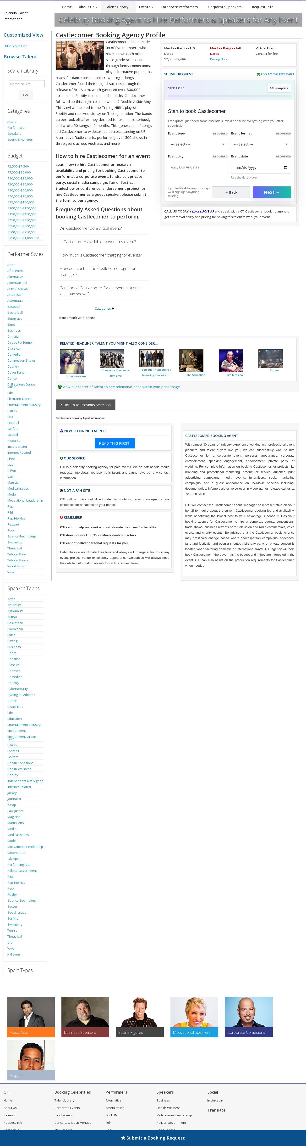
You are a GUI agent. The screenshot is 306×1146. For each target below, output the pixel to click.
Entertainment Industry (24, 404)
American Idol (17, 282)
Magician (14, 482)
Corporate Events (67, 1108)
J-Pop (11, 458)
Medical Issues (18, 488)
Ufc (9, 942)
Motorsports (16, 852)
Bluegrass (14, 318)
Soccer (12, 906)
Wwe (11, 572)
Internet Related (19, 452)
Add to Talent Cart (277, 74)
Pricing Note (219, 59)
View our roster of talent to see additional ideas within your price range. (122, 386)
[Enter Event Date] (261, 167)
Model (11, 494)
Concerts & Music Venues (73, 1122)
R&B (10, 512)
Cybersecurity (17, 689)
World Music (16, 566)
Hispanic (13, 440)
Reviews (10, 1115)
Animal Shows (17, 288)
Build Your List (15, 45)
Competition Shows (21, 360)
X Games (14, 954)
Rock (10, 530)
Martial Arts (15, 823)
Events (146, 7)
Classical (13, 348)
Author (12, 617)
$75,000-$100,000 (21, 202)
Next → (272, 192)
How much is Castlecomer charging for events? (101, 255)
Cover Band (16, 372)
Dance (12, 378)
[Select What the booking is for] (198, 144)
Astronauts (15, 300)
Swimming (14, 542)
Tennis (12, 930)
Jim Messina (235, 375)
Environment (16, 730)
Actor (11, 264)
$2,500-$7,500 (18, 166)
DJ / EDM (112, 1115)
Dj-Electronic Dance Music (21, 385)
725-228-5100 (201, 211)
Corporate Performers (181, 7)
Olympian (14, 858)
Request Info (262, 7)
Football (13, 422)
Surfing (12, 918)
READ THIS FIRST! (114, 443)
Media (11, 828)
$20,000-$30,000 (20, 184)
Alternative (15, 276)
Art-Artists (14, 294)
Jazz (10, 464)
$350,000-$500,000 (22, 226)
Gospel (12, 434)
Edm (10, 392)
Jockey (12, 793)
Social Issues (16, 912)
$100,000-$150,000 (22, 208)
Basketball (15, 312)
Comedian (14, 354)
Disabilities (15, 706)
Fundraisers (63, 1115)
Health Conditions (20, 763)
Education (14, 718)
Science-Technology (22, 536)
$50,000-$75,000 (20, 196)
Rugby (12, 894)
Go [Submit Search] (25, 94)
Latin (11, 476)
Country (13, 366)
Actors (11, 121)
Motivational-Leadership (25, 500)
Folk (10, 416)
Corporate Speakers (226, 7)
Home (67, 7)
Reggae (13, 524)
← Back (231, 192)
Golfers (12, 428)
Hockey (12, 775)
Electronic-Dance (19, 398)
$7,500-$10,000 (19, 172)
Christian (14, 336)
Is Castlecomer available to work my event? (98, 241)
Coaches (13, 671)
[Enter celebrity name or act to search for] (27, 83)
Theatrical (14, 548)
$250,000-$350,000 (22, 220)
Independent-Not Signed (25, 781)
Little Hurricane (76, 376)
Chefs (11, 653)
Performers (15, 127)
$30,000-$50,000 (20, 190)
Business (14, 330)
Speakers (14, 133)
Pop (10, 506)
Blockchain (15, 629)
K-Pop (11, 470)
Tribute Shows (17, 560)
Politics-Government (22, 870)
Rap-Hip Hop (16, 518)
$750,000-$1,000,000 (23, 238)
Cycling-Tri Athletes (21, 694)
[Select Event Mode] (261, 144)
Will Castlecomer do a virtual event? (91, 228)
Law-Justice (15, 811)
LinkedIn (215, 1100)
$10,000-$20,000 (20, 178)
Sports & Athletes (20, 139)
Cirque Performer (20, 342)
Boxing (12, 641)
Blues (11, 324)
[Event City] (198, 167)
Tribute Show (17, 554)
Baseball (13, 306)
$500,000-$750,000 (22, 232)
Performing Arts (18, 864)
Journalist (14, 799)
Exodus (274, 370)
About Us (88, 7)
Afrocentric (15, 270)
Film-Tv (12, 410)
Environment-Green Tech (21, 737)
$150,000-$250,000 (22, 214)
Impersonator (17, 446)
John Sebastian (195, 375)
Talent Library (118, 7)
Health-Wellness (19, 769)
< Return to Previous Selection (85, 404)
